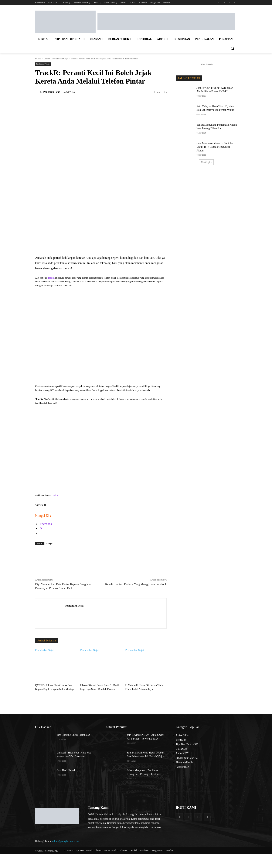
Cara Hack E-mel (65, 770)
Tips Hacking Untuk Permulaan (73, 734)
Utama (38, 58)
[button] (232, 48)
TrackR (51, 277)
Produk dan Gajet (60, 58)
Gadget (49, 543)
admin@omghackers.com (65, 840)
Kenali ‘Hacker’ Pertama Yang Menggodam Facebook (136, 584)
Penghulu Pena (51, 92)
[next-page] (35, 693)
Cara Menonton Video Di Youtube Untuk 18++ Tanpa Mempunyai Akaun (214, 147)
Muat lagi (206, 162)
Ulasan (47, 58)
